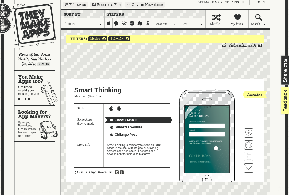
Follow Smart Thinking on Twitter (248, 156)
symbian (148, 23)
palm (132, 23)
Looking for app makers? (37, 123)
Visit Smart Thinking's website (248, 145)
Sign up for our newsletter (145, 5)
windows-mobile (140, 23)
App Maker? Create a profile (223, 2)
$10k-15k (115, 38)
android (116, 23)
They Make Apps (30, 26)
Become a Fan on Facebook (106, 5)
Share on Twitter (285, 60)
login (260, 2)
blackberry (124, 23)
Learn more (43, 64)
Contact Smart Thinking (248, 168)
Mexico (94, 38)
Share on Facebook (285, 65)
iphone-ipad (109, 23)
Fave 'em (248, 133)
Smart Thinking (98, 90)
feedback (284, 100)
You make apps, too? (37, 88)
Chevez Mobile (123, 120)
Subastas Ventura (126, 127)
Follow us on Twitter (75, 5)
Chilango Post (123, 134)
